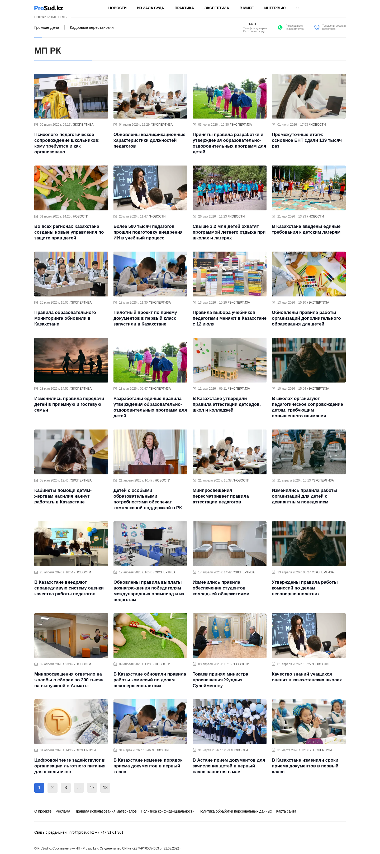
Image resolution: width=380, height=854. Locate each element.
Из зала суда (150, 8)
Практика (184, 8)
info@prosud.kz (81, 832)
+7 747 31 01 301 (109, 832)
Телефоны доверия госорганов (334, 27)
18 (105, 787)
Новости (117, 8)
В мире (247, 8)
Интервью (275, 8)
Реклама (63, 811)
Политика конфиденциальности (167, 811)
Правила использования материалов (105, 811)
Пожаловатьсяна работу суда (294, 27)
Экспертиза (217, 8)
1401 (253, 24)
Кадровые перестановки (92, 27)
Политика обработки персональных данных (235, 811)
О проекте (42, 811)
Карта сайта (286, 811)
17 (92, 787)
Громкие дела (46, 27)
